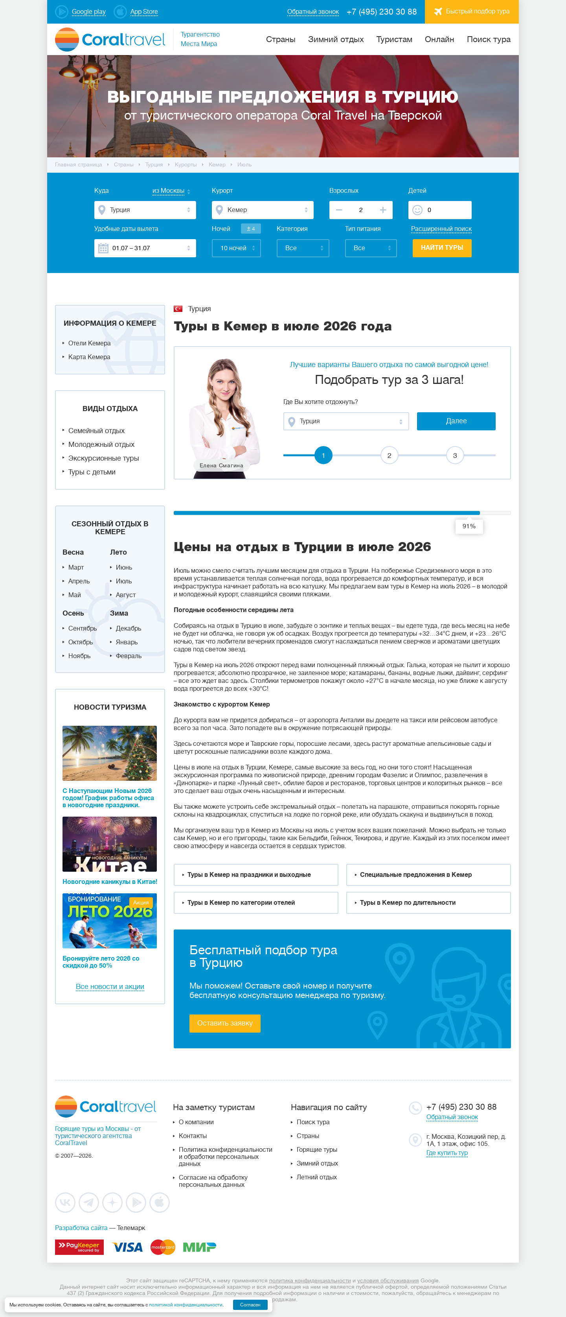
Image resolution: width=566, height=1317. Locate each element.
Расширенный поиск (441, 228)
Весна (73, 552)
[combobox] (160, 191)
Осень (73, 613)
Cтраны (281, 39)
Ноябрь (79, 656)
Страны (308, 1136)
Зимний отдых (336, 39)
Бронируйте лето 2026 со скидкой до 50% (101, 962)
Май (74, 595)
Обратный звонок (452, 1117)
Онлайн (439, 39)
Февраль (129, 656)
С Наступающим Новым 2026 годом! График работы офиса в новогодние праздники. (108, 798)
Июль (124, 581)
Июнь (124, 567)
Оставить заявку (225, 1023)
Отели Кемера (89, 343)
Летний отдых (317, 1177)
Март (76, 567)
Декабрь (128, 628)
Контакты (193, 1136)
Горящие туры (317, 1149)
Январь (127, 642)
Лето (118, 552)
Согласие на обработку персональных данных (213, 1181)
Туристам (394, 39)
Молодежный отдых (101, 444)
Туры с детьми (92, 472)
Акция (141, 902)
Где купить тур (447, 1153)
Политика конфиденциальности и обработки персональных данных (225, 1157)
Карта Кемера (89, 357)
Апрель (79, 581)
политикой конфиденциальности (185, 1305)
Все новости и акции (110, 987)
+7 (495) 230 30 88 (382, 12)
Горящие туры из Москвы (92, 1129)
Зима (119, 613)
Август (126, 595)
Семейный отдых (96, 431)
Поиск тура (489, 39)
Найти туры (442, 247)
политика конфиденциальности (310, 1280)
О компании (196, 1122)
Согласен (250, 1305)
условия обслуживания (388, 1280)
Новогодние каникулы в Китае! (109, 881)
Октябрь (80, 642)
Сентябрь (82, 628)
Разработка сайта (81, 1228)
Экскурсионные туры (103, 458)
